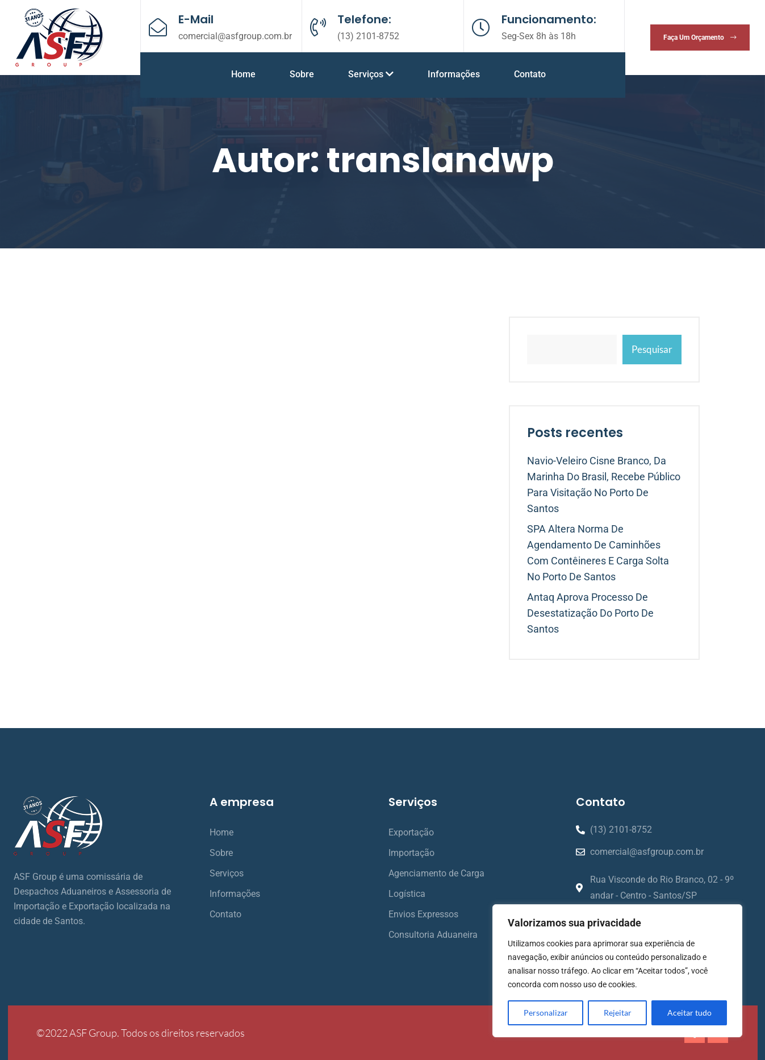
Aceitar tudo (689, 1012)
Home (243, 74)
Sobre (302, 74)
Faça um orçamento (700, 37)
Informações (454, 74)
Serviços (371, 74)
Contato (530, 74)
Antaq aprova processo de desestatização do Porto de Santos (590, 613)
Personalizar (546, 1012)
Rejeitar (618, 1012)
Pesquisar (652, 349)
